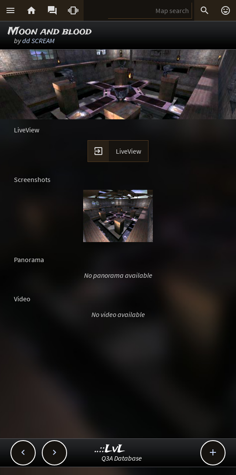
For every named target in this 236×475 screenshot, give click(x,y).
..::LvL (110, 449)
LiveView (128, 151)
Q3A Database (121, 458)
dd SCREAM (38, 40)
